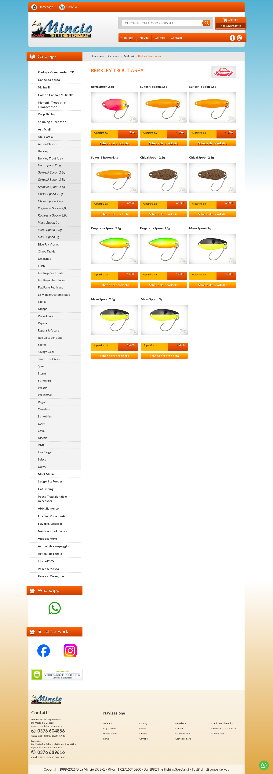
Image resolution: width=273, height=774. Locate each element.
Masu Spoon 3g (151, 299)
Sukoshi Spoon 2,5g (153, 86)
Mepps (42, 308)
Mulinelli (44, 87)
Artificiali (128, 56)
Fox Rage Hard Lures (51, 280)
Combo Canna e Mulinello (56, 95)
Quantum (44, 409)
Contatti (179, 728)
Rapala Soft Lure (48, 330)
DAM (41, 423)
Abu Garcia (45, 136)
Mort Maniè (46, 474)
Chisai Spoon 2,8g (201, 157)
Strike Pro (44, 380)
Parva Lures (45, 316)
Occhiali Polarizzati (51, 516)
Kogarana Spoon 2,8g (106, 228)
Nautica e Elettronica (52, 531)
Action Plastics (47, 144)
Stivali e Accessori (50, 523)
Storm (42, 373)
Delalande (44, 258)
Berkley (43, 151)
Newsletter (181, 723)
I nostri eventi (110, 733)
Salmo (42, 344)
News (106, 738)
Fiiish (41, 265)
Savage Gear (46, 351)
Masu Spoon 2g (200, 228)
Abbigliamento (48, 508)
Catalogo (113, 56)
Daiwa (42, 466)
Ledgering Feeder (50, 481)
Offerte (143, 733)
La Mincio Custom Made (54, 294)
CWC (41, 430)
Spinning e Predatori (52, 122)
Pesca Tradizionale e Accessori (52, 499)
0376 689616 (51, 752)
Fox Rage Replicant (50, 287)
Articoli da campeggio (53, 546)
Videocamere (47, 538)
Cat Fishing (45, 489)
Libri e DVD (46, 561)
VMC (41, 445)
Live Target (45, 452)
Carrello (143, 738)
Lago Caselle (109, 728)
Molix (42, 301)
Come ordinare (183, 738)
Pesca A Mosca (48, 569)
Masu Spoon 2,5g (103, 299)
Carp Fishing (46, 114)
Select (42, 459)
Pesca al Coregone (51, 576)
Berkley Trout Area (50, 158)
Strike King (45, 416)
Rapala (42, 323)
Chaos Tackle (46, 251)
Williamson (45, 394)
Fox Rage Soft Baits (50, 273)
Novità (142, 728)
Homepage (97, 56)
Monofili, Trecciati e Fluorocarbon (52, 105)
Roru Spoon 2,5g (102, 86)
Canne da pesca (49, 79)
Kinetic (42, 437)
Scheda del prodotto (114, 143)
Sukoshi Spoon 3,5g (202, 86)
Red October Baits (50, 337)
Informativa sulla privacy (223, 728)
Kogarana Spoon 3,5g (155, 228)
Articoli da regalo (50, 553)
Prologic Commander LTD (56, 72)
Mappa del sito (182, 733)
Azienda (107, 723)
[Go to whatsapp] (264, 765)
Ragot (42, 402)
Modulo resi (217, 733)
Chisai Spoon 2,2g (152, 157)
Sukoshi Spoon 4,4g (104, 157)
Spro (41, 366)
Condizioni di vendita (222, 723)
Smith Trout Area (49, 359)
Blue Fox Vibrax (48, 244)
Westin (42, 387)
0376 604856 (51, 730)
